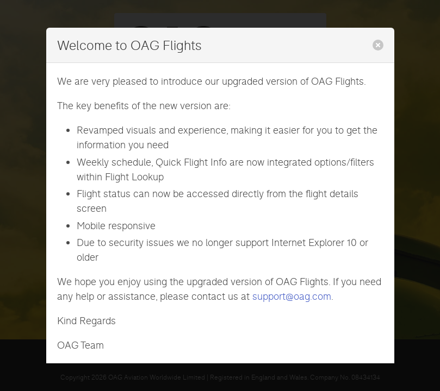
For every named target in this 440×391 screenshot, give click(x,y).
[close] (378, 45)
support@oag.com (291, 296)
